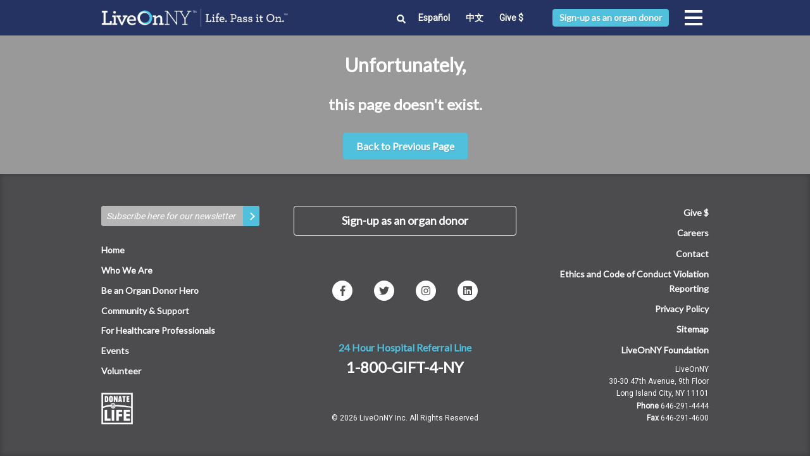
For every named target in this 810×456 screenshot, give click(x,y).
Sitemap (692, 329)
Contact (692, 253)
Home (113, 249)
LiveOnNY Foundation (665, 350)
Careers (693, 232)
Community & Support (145, 310)
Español (434, 18)
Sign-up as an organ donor (610, 17)
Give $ (511, 18)
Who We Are (127, 270)
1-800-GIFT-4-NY (405, 367)
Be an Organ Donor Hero (150, 290)
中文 (474, 18)
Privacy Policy (682, 308)
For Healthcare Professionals (158, 330)
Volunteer (121, 370)
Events (115, 350)
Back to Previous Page (405, 146)
